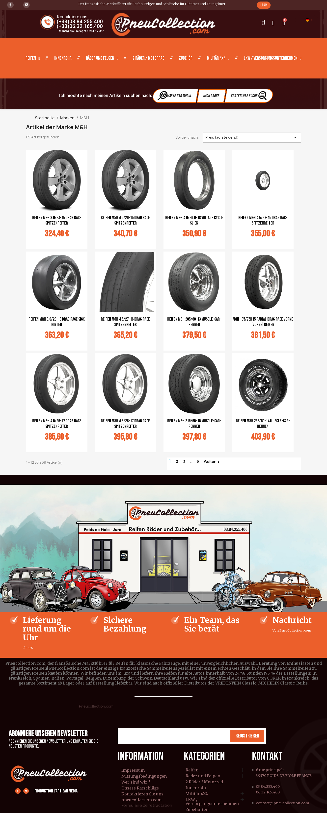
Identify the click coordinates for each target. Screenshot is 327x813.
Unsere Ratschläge (140, 788)
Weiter (212, 462)
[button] (264, 5)
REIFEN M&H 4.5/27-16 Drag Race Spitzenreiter (125, 322)
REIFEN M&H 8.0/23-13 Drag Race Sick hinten (56, 322)
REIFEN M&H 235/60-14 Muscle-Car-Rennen (263, 423)
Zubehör (185, 58)
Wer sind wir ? (135, 782)
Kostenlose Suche (249, 95)
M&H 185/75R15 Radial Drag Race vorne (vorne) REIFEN (263, 322)
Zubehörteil (197, 810)
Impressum (133, 770)
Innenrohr (63, 58)
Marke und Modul (175, 95)
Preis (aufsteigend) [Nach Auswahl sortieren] (252, 137)
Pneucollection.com (96, 706)
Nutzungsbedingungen (144, 776)
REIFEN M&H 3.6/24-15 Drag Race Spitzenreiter (56, 220)
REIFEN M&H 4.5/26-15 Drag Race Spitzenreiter (125, 220)
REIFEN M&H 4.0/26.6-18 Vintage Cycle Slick (194, 220)
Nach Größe (211, 96)
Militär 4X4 (218, 58)
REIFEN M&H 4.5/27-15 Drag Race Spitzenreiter (262, 220)
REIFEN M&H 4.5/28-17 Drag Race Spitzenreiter (125, 423)
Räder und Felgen (102, 58)
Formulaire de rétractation (146, 805)
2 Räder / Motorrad (148, 58)
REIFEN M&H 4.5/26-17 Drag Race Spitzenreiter (56, 423)
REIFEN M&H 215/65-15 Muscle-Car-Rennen (194, 423)
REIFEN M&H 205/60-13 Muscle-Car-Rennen (194, 322)
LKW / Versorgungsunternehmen (272, 58)
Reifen (33, 58)
